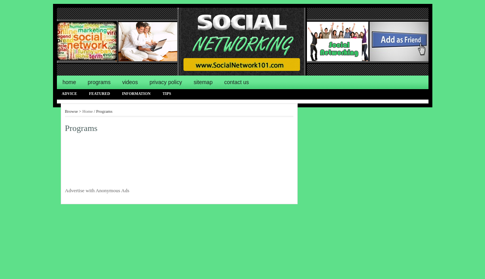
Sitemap (203, 82)
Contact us (236, 82)
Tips (167, 93)
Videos (130, 82)
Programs (99, 82)
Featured (99, 93)
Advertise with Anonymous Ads (97, 190)
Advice (69, 93)
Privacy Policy (165, 82)
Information (136, 93)
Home (69, 82)
